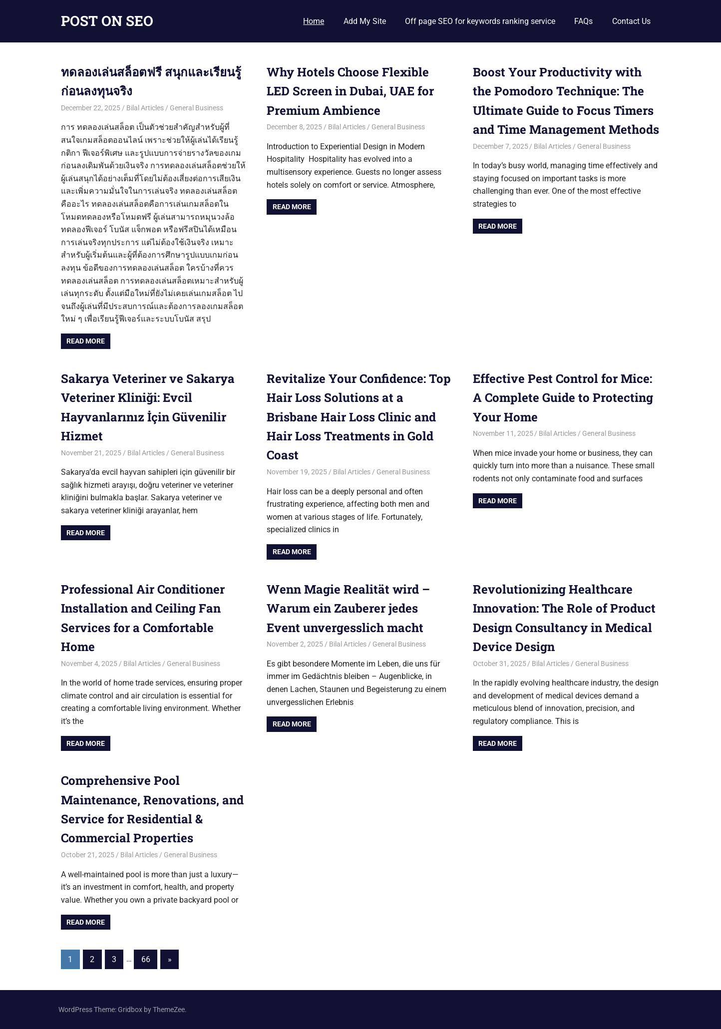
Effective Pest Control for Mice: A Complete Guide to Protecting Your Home (563, 397)
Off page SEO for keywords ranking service (480, 21)
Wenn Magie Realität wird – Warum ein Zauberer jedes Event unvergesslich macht (348, 608)
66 (145, 959)
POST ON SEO (107, 20)
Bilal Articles (145, 108)
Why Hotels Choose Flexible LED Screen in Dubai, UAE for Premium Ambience (350, 91)
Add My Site (365, 21)
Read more (85, 341)
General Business (196, 108)
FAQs (583, 21)
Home (313, 21)
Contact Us (631, 21)
